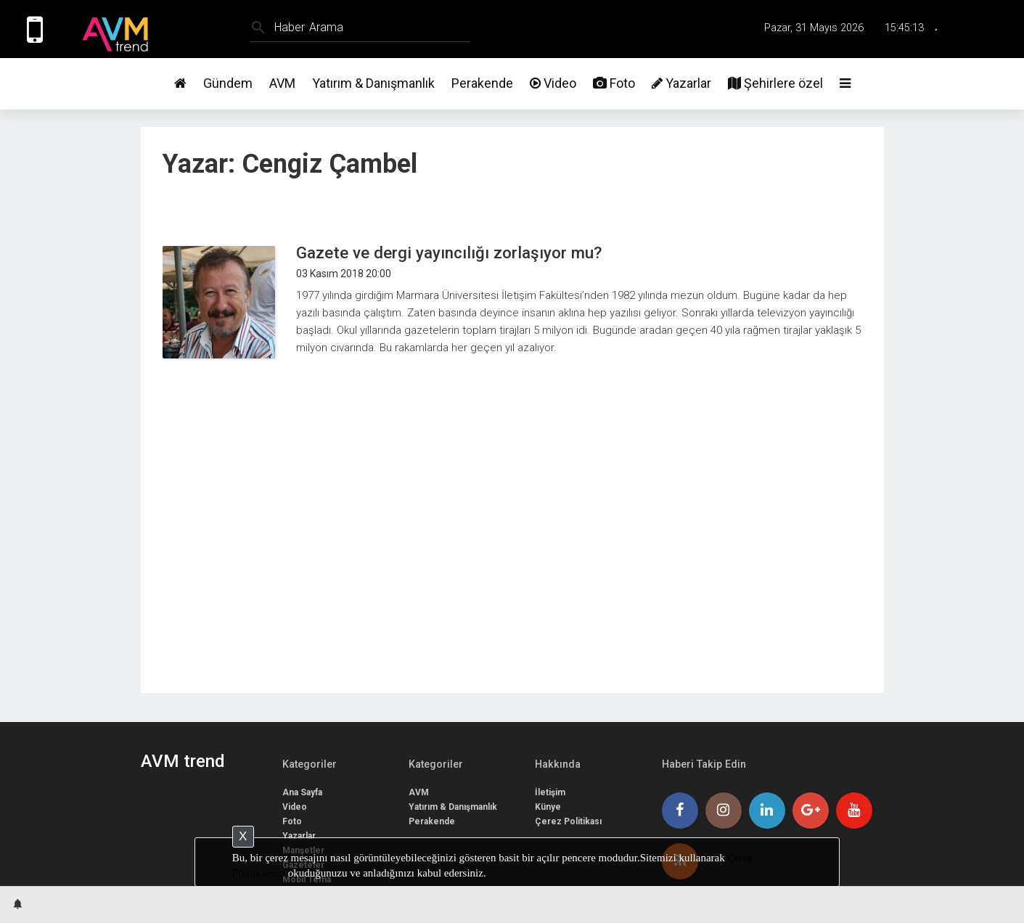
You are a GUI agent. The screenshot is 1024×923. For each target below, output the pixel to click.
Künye (548, 807)
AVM (282, 83)
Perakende (482, 83)
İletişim (550, 792)
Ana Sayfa (302, 792)
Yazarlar (681, 83)
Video (553, 83)
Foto (614, 83)
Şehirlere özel (775, 83)
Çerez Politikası (568, 821)
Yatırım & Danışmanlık (373, 83)
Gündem (228, 83)
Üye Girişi (990, 28)
